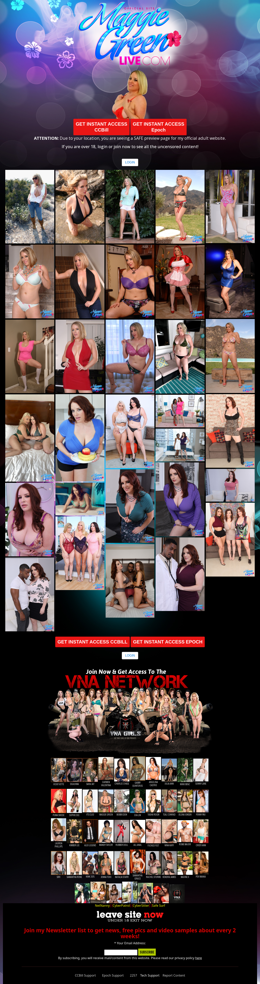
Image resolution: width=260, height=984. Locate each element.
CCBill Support (85, 975)
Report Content (174, 975)
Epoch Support (113, 975)
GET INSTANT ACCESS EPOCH (167, 641)
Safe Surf (158, 905)
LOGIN (130, 162)
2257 (133, 975)
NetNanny (102, 905)
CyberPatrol (121, 905)
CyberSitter (141, 905)
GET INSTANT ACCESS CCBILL (93, 641)
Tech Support (149, 975)
